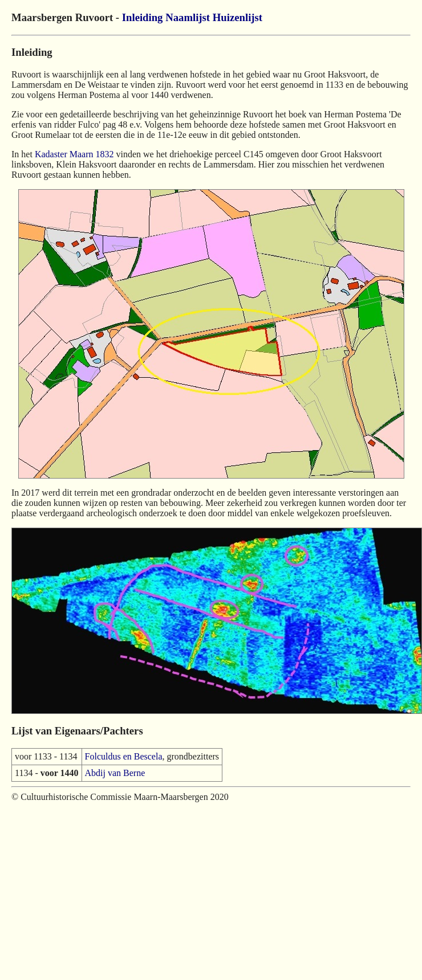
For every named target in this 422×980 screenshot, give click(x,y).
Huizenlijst (237, 17)
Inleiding (142, 17)
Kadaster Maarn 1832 (74, 154)
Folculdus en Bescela (124, 756)
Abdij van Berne (115, 773)
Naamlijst (187, 17)
